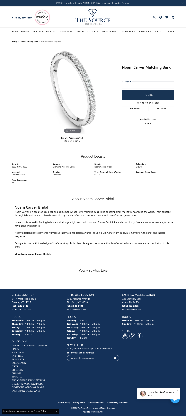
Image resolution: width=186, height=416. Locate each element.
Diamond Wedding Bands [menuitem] (27, 383)
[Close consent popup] (56, 411)
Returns (161, 109)
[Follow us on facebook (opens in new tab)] (139, 336)
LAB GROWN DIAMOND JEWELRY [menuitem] (29, 345)
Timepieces (127, 31)
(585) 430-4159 (72, 141)
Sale (171, 31)
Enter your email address (80, 352)
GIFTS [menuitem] (15, 366)
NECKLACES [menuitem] (18, 352)
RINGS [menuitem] (15, 349)
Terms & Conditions (96, 402)
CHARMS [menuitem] (16, 373)
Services (145, 31)
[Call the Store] (20, 305)
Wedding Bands (44, 31)
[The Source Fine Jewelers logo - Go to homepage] (93, 17)
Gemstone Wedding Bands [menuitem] (28, 387)
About (159, 31)
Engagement (20, 31)
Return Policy (64, 402)
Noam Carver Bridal (103, 166)
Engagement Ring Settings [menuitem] (28, 380)
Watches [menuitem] (17, 376)
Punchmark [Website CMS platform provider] (98, 412)
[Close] (182, 3)
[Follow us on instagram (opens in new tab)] (125, 336)
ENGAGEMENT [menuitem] (19, 363)
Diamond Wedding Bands (29, 41)
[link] (22, 17)
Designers (109, 31)
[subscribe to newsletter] (115, 358)
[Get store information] (21, 309)
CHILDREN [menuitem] (17, 370)
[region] (72, 90)
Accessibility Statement (117, 402)
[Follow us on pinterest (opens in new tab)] (132, 336)
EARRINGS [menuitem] (17, 356)
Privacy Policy (79, 402)
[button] (154, 17)
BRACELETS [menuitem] (18, 359)
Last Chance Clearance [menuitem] (26, 390)
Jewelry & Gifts (87, 31)
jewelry (14, 41)
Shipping (135, 109)
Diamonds (65, 31)
